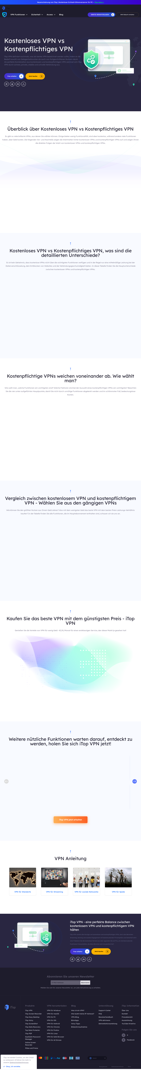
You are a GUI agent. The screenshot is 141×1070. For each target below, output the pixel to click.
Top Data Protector (32, 1031)
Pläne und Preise (31, 1049)
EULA (129, 1067)
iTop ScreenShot (31, 1025)
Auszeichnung (127, 1021)
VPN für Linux (52, 1035)
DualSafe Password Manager (32, 1039)
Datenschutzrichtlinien (118, 1067)
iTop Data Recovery (32, 1028)
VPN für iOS (51, 1021)
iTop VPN (28, 1012)
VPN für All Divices (54, 1041)
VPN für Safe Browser (55, 1038)
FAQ (100, 1015)
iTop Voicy (29, 1021)
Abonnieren (85, 984)
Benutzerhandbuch (106, 1018)
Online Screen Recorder (30, 1045)
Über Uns (125, 1012)
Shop (105, 8)
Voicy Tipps (75, 1025)
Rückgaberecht (103, 1067)
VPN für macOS (53, 1015)
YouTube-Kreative (128, 1025)
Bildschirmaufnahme (79, 1028)
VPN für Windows (54, 1012)
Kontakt (125, 1015)
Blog (61, 15)
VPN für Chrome (53, 1028)
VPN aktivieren (104, 1021)
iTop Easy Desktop (32, 1018)
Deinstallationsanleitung (108, 1025)
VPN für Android (53, 1025)
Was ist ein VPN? (77, 1012)
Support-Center (105, 1012)
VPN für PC (51, 1018)
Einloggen (134, 8)
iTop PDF (28, 1035)
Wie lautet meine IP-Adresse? (82, 1015)
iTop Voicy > (99, 2)
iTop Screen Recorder (33, 1015)
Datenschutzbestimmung (19, 1062)
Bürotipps (75, 1021)
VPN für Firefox (53, 1031)
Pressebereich (127, 1018)
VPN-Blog (75, 1018)
